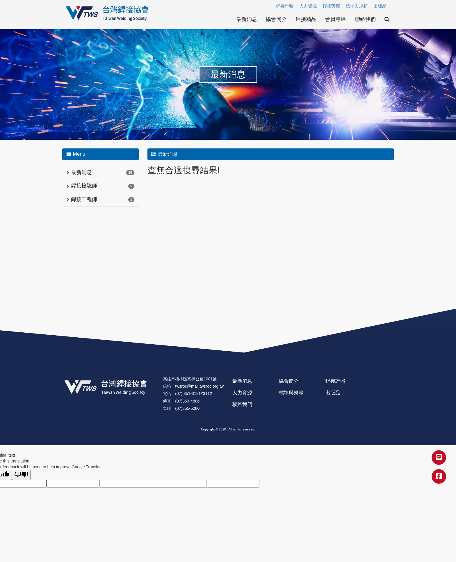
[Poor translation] (21, 475)
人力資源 (308, 5)
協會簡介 (276, 19)
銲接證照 (284, 5)
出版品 (379, 5)
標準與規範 (357, 5)
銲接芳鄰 (331, 5)
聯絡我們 (365, 19)
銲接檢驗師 (84, 186)
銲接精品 (305, 19)
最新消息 (246, 19)
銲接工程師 (84, 199)
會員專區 (335, 19)
